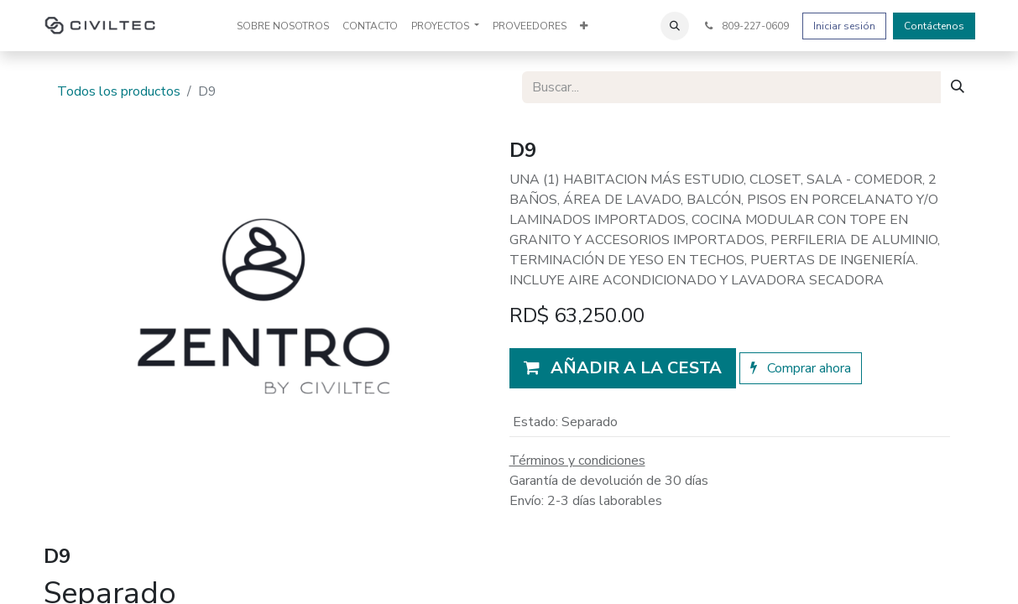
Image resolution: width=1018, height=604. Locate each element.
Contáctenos (934, 26)
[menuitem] (283, 26)
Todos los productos (118, 91)
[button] (674, 26)
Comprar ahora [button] (800, 368)
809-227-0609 (745, 26)
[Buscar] (957, 87)
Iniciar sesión (844, 26)
